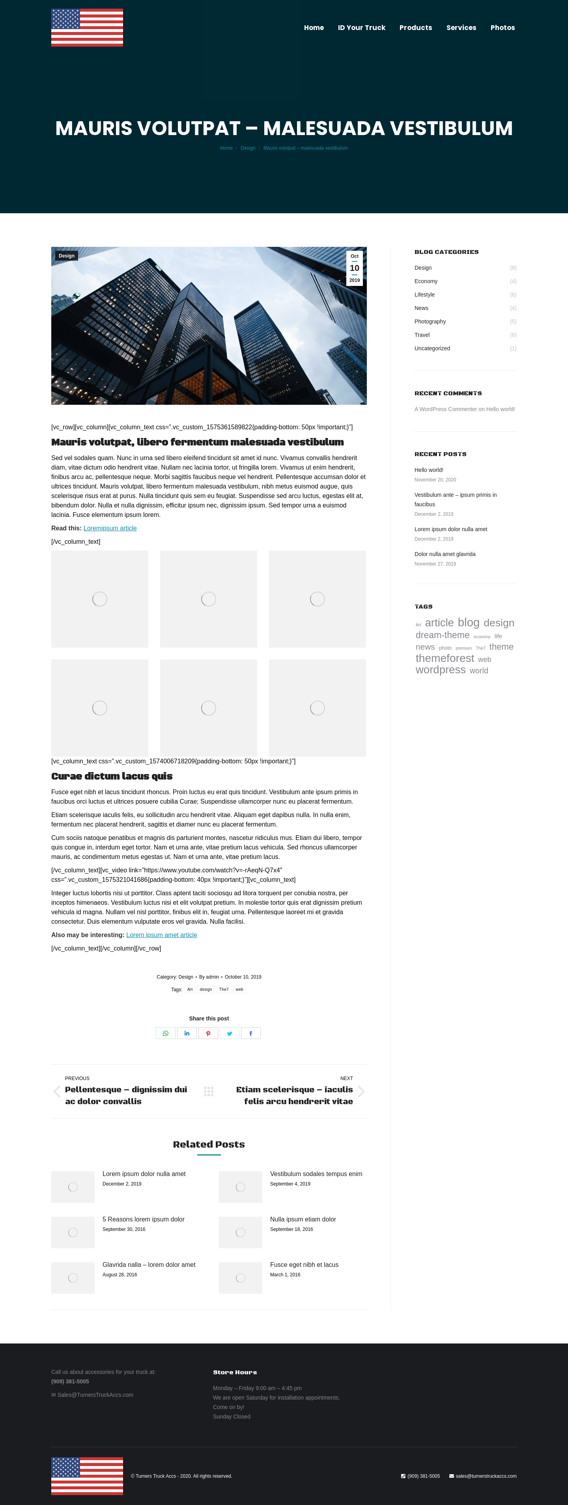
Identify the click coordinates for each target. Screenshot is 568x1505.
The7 (224, 989)
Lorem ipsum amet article (161, 935)
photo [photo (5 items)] (445, 648)
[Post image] (73, 1187)
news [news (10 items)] (425, 646)
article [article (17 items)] (439, 623)
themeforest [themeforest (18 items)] (445, 658)
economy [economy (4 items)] (482, 636)
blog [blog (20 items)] (469, 622)
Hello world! (500, 409)
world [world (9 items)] (479, 670)
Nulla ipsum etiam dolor (303, 1219)
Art (190, 989)
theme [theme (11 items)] (502, 647)
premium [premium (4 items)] (464, 648)
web (239, 989)
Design (67, 256)
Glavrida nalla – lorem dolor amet (149, 1264)
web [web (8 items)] (484, 659)
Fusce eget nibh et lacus (304, 1264)
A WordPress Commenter (446, 409)
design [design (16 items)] (499, 623)
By (209, 977)
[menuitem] (314, 28)
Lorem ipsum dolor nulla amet (144, 1174)
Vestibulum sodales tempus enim (316, 1174)
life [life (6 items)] (498, 636)
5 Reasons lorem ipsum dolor (144, 1219)
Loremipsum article (110, 528)
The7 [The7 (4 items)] (481, 648)
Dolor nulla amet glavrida (445, 554)
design (206, 989)
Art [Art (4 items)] (418, 624)
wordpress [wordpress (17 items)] (441, 670)
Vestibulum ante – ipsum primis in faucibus (456, 499)
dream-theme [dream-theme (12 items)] (443, 635)
